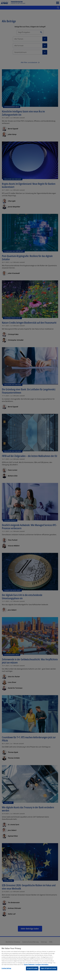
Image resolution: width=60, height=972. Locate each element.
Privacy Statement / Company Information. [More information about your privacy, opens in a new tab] (36, 966)
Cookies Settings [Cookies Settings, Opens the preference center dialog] (6, 970)
